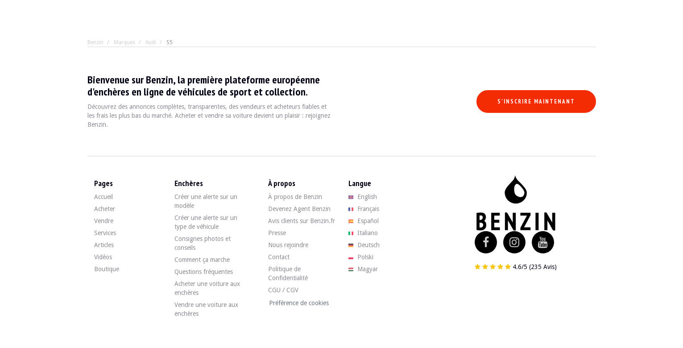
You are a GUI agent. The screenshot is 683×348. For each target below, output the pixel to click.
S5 (169, 42)
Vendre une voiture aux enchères (206, 309)
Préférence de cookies (299, 303)
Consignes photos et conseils (202, 243)
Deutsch (364, 245)
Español (363, 220)
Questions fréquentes (203, 271)
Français (364, 208)
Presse (277, 232)
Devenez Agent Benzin (299, 208)
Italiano (363, 232)
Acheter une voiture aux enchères (207, 288)
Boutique (106, 269)
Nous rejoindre (288, 245)
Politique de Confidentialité (288, 273)
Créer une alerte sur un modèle (205, 201)
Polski (361, 257)
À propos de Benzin (295, 196)
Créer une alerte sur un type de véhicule (205, 222)
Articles (104, 245)
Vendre (103, 220)
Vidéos (103, 257)
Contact (279, 257)
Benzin (95, 42)
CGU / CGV (283, 290)
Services (105, 232)
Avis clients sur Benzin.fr (301, 220)
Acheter (104, 208)
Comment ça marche (202, 259)
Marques (124, 42)
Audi (150, 42)
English (362, 196)
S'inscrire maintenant (536, 101)
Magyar (363, 269)
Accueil (103, 196)
